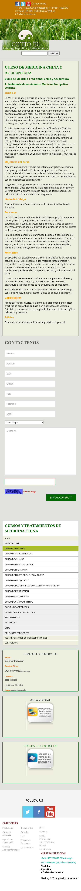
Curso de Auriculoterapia (19, 553)
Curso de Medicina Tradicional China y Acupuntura (32, 585)
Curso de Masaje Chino (17, 580)
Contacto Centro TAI (40, 654)
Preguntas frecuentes (17, 633)
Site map (43, 831)
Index (7, 538)
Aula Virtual (40, 700)
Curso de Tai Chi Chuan (17, 596)
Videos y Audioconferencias (20, 612)
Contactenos (38, 3)
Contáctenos (11, 643)
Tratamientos (12, 617)
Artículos (10, 622)
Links (7, 627)
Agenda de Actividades (17, 607)
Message (40, 451)
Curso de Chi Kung (14, 559)
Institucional (12, 543)
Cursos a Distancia (15, 548)
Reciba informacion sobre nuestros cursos (26, 638)
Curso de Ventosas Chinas (19, 601)
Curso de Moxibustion (17, 591)
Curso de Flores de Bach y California (24, 575)
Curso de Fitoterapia (16, 569)
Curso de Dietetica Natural (19, 564)
